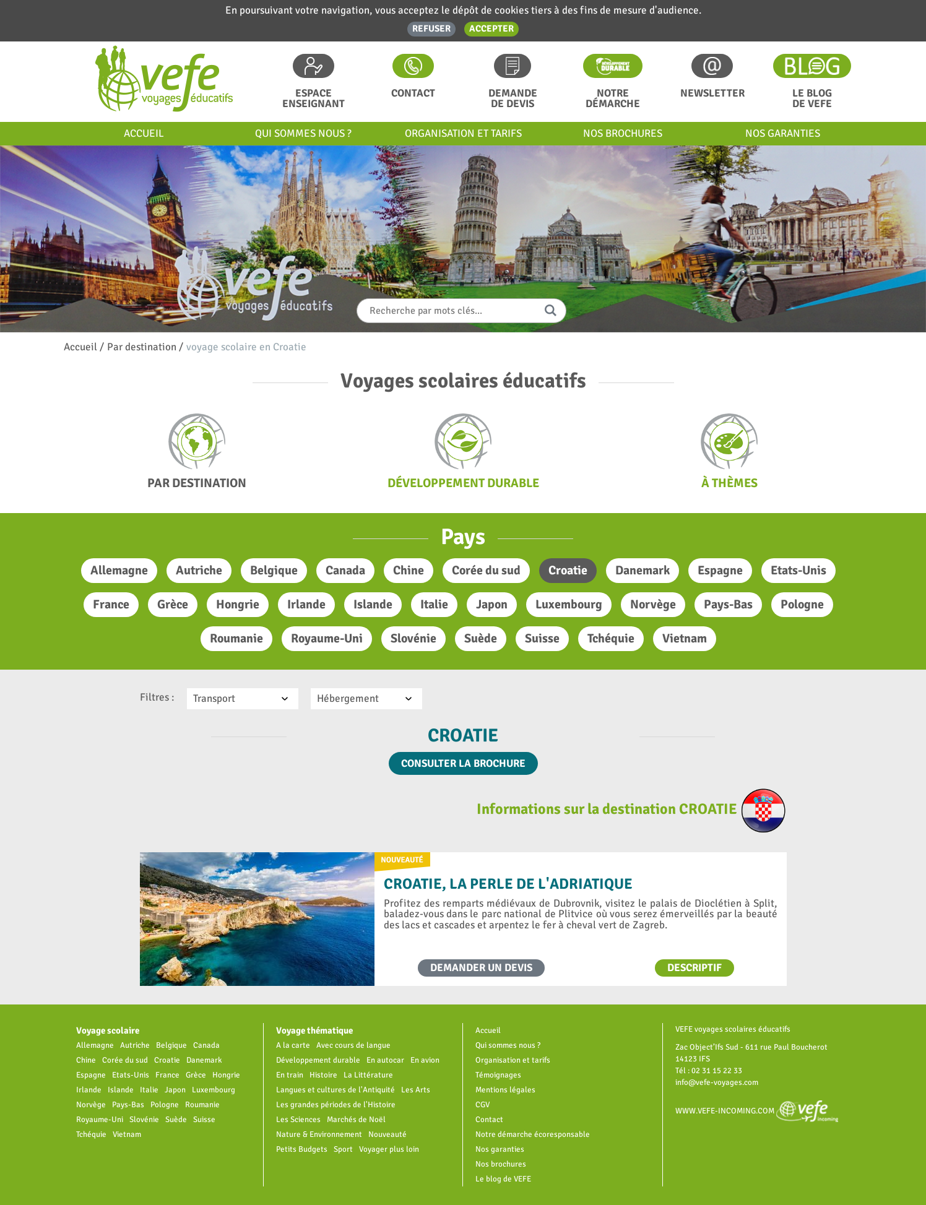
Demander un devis (481, 967)
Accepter (491, 28)
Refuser (431, 28)
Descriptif (694, 967)
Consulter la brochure (463, 763)
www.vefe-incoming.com (756, 1110)
